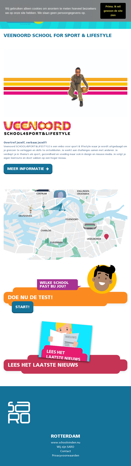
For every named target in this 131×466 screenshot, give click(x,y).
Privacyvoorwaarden (65, 455)
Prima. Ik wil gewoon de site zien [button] (113, 11)
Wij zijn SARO (65, 447)
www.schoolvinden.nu (65, 442)
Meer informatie (25, 169)
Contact (65, 451)
